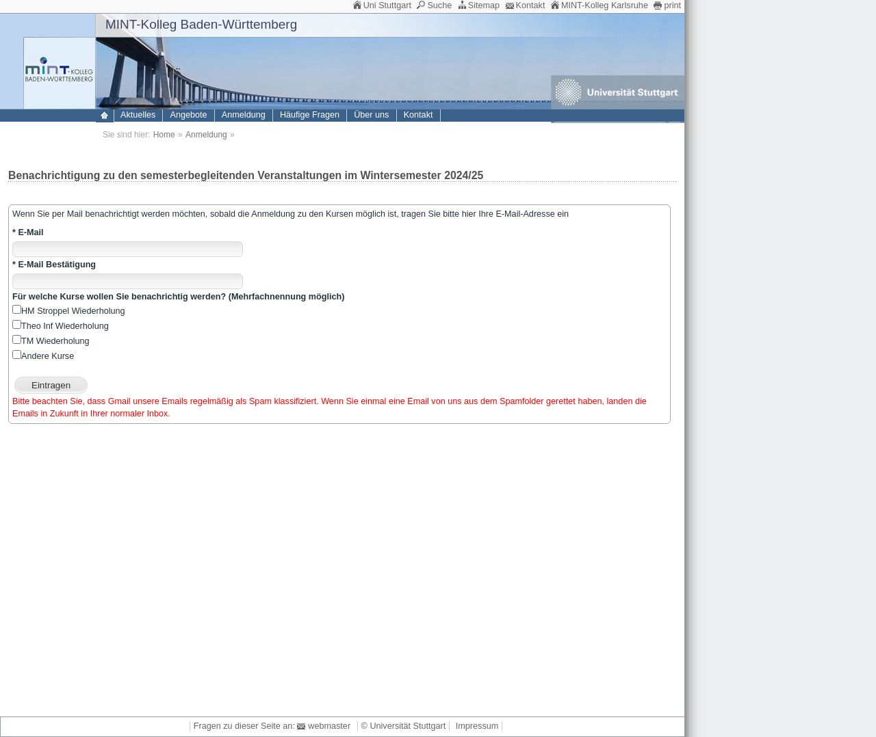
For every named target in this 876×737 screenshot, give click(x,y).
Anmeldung (244, 115)
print (672, 5)
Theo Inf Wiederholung (60, 326)
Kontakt (530, 5)
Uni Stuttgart (387, 5)
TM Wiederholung (51, 341)
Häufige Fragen (309, 115)
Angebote (188, 115)
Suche (439, 5)
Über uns (371, 115)
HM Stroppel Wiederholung (68, 311)
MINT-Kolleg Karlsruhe (604, 5)
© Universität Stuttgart (403, 726)
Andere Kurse (43, 356)
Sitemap (484, 5)
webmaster (329, 726)
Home (164, 134)
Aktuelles (137, 115)
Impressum (477, 726)
